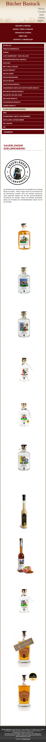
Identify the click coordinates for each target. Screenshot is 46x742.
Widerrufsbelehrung (21, 736)
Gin (4, 127)
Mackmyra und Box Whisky (13, 91)
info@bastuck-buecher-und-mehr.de (23, 732)
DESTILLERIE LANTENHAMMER (13, 120)
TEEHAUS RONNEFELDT (11, 49)
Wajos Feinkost (9, 70)
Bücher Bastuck (23, 4)
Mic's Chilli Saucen (10, 66)
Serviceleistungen (9, 735)
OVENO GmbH (26, 739)
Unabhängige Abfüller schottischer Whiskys (21, 88)
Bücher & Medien (22, 26)
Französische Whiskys (12, 102)
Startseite (7, 733)
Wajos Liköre (8, 74)
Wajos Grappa (8, 81)
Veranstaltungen (23, 33)
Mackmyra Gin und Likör (12, 95)
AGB (29, 736)
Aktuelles (7, 45)
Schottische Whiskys (11, 84)
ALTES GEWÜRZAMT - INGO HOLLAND (16, 56)
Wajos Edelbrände (10, 77)
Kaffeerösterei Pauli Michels (14, 59)
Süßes (6, 52)
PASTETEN (6, 63)
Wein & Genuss (26, 733)
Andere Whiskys (9, 106)
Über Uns (23, 36)
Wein (5, 113)
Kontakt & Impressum (23, 39)
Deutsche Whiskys (10, 98)
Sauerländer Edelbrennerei (14, 109)
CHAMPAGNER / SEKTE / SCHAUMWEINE (16, 116)
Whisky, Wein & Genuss (23, 29)
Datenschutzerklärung (35, 735)
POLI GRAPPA (7, 123)
